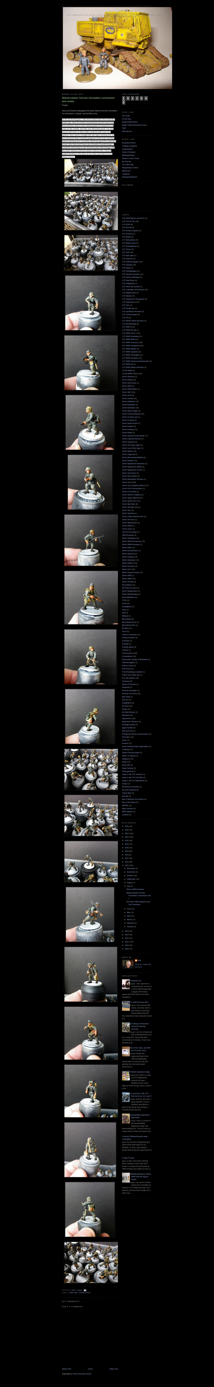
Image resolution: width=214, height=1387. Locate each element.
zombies (125, 815)
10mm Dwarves (128, 377)
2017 (127, 858)
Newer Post (66, 1369)
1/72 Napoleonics (129, 302)
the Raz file (126, 161)
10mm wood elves (129, 383)
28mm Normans (128, 566)
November (131, 872)
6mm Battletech (128, 597)
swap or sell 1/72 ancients (132, 774)
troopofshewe (127, 149)
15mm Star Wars (128, 504)
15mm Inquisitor (128, 442)
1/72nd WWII (127, 370)
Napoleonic (126, 718)
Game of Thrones (129, 684)
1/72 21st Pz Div (128, 221)
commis (125, 650)
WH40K (125, 805)
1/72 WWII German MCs (138, 1002)
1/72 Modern (127, 296)
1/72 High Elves (128, 280)
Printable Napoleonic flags (139, 1072)
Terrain (124, 784)
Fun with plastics (128, 678)
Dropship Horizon (129, 143)
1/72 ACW (126, 224)
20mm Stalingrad (128, 538)
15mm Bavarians (128, 405)
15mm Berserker (128, 408)
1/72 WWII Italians (129, 349)
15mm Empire (127, 426)
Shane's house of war (130, 158)
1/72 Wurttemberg (129, 324)
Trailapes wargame (129, 146)
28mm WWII (73, 1292)
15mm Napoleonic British (132, 467)
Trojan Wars (127, 793)
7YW (124, 600)
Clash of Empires (129, 152)
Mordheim (126, 715)
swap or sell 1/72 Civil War (132, 777)
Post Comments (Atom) (82, 1374)
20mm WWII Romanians (131, 541)
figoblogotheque (128, 155)
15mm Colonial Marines (131, 414)
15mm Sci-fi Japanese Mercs (133, 485)
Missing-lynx (127, 131)
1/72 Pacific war (128, 308)
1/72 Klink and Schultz (131, 287)
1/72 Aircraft (126, 227)
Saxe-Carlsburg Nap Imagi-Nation (135, 746)
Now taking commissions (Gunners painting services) (139, 1026)
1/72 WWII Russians (130, 358)
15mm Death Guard (130, 423)
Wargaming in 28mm (130, 168)
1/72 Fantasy (127, 265)
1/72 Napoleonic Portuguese (133, 299)
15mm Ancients (128, 398)
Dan (139, 960)
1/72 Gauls (126, 268)
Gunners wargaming (117, 11)
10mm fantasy (127, 380)
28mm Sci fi (126, 569)
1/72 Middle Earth (129, 293)
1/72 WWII (126, 327)
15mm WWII (127, 526)
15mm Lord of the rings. (131, 448)
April (129, 916)
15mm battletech (128, 401)
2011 (127, 942)
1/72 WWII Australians (130, 336)
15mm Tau (126, 510)
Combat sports (128, 647)
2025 (127, 830)
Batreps (125, 616)
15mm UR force (128, 520)
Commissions (84, 1292)
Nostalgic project (128, 725)
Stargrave (126, 759)
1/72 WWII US (127, 364)
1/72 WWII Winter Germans (133, 367)
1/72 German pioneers (131, 274)
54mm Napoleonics (129, 591)
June (129, 909)
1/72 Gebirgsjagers (129, 271)
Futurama (126, 681)
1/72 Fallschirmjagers (130, 262)
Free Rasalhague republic (132, 672)
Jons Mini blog (127, 164)
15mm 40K (126, 392)
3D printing (126, 585)
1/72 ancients (127, 234)
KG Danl (125, 706)
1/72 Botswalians (128, 240)
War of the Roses (129, 802)
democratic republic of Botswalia (134, 659)
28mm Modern (127, 563)
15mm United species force (133, 516)
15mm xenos (127, 529)
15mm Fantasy (128, 429)
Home (90, 1369)
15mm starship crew (130, 507)
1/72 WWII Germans (130, 342)
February (131, 923)
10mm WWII (127, 386)
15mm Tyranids (128, 513)
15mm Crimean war (129, 417)
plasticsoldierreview (129, 122)
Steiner (125, 762)
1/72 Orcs (126, 305)
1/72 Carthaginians (129, 246)
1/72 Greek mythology (130, 277)
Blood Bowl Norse (129, 622)
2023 (127, 837)
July (129, 886)
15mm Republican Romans (132, 479)
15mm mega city (128, 454)
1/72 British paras (129, 243)
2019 (127, 851)
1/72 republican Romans (131, 311)
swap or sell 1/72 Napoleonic (133, 781)
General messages (129, 690)
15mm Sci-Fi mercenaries (132, 488)
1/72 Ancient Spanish (130, 231)
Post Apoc (126, 737)
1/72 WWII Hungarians (131, 346)
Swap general (127, 771)
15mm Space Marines (130, 498)
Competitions (127, 656)
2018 (127, 855)
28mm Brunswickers (130, 551)
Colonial (125, 644)
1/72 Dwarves (127, 259)
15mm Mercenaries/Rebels (132, 457)
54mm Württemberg (130, 594)
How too (125, 700)
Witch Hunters (127, 809)
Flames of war (127, 666)
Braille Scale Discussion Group (134, 125)
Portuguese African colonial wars (135, 734)
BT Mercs (126, 628)
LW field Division (128, 712)
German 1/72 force (129, 694)
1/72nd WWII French (130, 374)
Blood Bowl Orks (128, 625)
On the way (126, 119)
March (129, 919)
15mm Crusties (128, 420)
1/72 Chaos (126, 249)
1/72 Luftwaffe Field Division (133, 290)
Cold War (125, 641)
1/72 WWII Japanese (130, 352)
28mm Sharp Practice (130, 572)
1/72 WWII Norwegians (131, 355)
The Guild (126, 116)
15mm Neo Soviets (129, 476)
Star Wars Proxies (127, 1158)
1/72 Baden (126, 237)
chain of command (129, 635)
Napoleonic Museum (130, 722)
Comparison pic (135, 981)
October (130, 875)
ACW (124, 603)
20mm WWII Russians (131, 544)
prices (124, 740)
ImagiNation (126, 703)
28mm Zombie (127, 582)
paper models (127, 728)
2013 (127, 935)
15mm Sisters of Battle (131, 495)
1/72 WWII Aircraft (129, 330)
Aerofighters (127, 607)
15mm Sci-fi (126, 482)
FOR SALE (126, 669)
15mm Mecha (127, 451)
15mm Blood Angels (130, 411)
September (131, 879)
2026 (127, 826)
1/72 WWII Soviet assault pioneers (135, 361)
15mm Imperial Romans (131, 439)
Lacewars (126, 174)
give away (126, 697)
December (131, 868)
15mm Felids (127, 433)
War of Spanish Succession (133, 799)
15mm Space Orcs (129, 501)
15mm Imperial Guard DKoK (133, 436)
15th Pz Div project (129, 532)
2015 (127, 865)
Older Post (114, 1369)
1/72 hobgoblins (128, 283)
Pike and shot (127, 731)
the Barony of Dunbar (130, 787)
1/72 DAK (126, 252)
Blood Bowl (126, 619)
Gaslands (126, 687)
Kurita (124, 709)
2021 (127, 844)
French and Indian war (131, 675)
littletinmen (126, 171)
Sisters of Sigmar (129, 756)
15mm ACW (126, 395)
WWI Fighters (127, 812)
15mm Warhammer (129, 523)
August (130, 883)
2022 (127, 840)
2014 (127, 931)
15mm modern (127, 461)
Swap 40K (126, 765)
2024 (127, 833)
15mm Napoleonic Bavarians (133, 464)
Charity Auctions (128, 638)
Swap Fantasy (127, 768)
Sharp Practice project (130, 753)
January (130, 927)
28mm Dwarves (128, 554)
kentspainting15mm (129, 177)
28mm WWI (126, 575)
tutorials (125, 796)
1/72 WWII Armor (129, 333)
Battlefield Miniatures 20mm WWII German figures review (140, 1176)
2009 (127, 949)
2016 (127, 862)
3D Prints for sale (129, 588)
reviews (125, 743)
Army (124, 610)
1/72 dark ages (128, 255)
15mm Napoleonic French (132, 470)
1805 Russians (128, 535)
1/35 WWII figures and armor (133, 218)
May (129, 912)
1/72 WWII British (129, 339)
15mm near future (129, 473)
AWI (123, 613)
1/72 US (125, 318)
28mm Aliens (127, 548)
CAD (124, 631)
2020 (127, 848)
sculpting (125, 749)
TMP (124, 128)
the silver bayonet (129, 790)
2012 (127, 938)
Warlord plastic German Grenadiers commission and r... (138, 895)
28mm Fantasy (128, 557)
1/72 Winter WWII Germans (133, 321)
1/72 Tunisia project (129, 314)
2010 (127, 945)
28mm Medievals (128, 560)
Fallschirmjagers (128, 662)
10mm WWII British (129, 389)
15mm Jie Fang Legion (131, 445)
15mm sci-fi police (129, 492)
